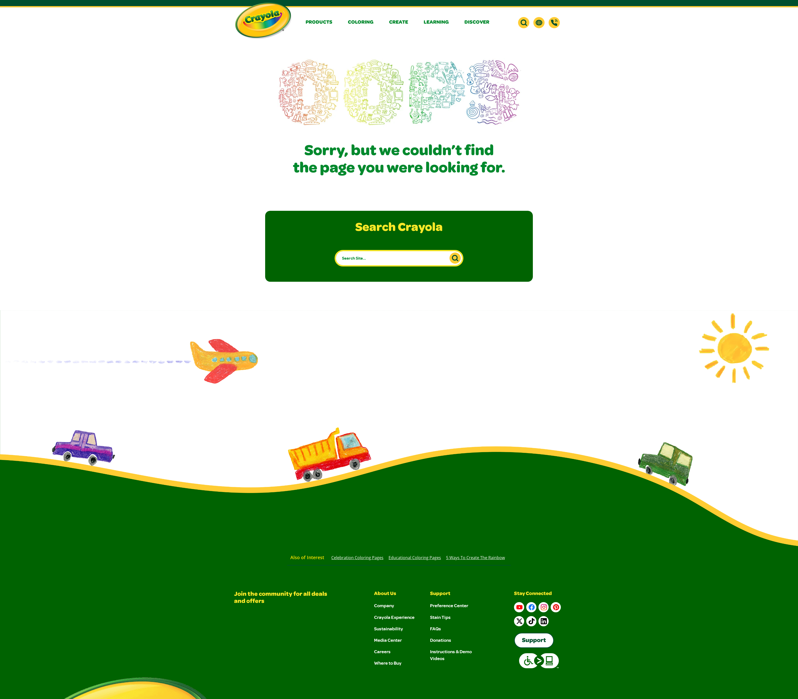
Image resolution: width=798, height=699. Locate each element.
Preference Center (449, 605)
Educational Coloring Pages (415, 557)
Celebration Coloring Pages (357, 557)
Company (384, 605)
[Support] (554, 22)
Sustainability (388, 629)
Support (440, 594)
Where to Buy (388, 663)
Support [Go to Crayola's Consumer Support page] (534, 641)
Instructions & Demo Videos (451, 654)
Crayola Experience (394, 617)
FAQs (435, 629)
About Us (385, 594)
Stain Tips (440, 617)
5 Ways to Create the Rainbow (475, 557)
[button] (323, 22)
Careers (382, 651)
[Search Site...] (399, 258)
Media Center (388, 640)
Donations (440, 640)
